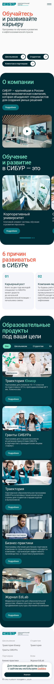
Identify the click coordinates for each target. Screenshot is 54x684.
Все (7, 346)
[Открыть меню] (49, 4)
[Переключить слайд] (32, 237)
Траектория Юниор (11, 645)
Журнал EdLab (37, 660)
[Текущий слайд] (25, 237)
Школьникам (20, 346)
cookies (41, 668)
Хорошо (27, 675)
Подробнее (10, 107)
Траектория (35, 645)
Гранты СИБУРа (10, 650)
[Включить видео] (27, 131)
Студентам (38, 346)
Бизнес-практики (10, 660)
